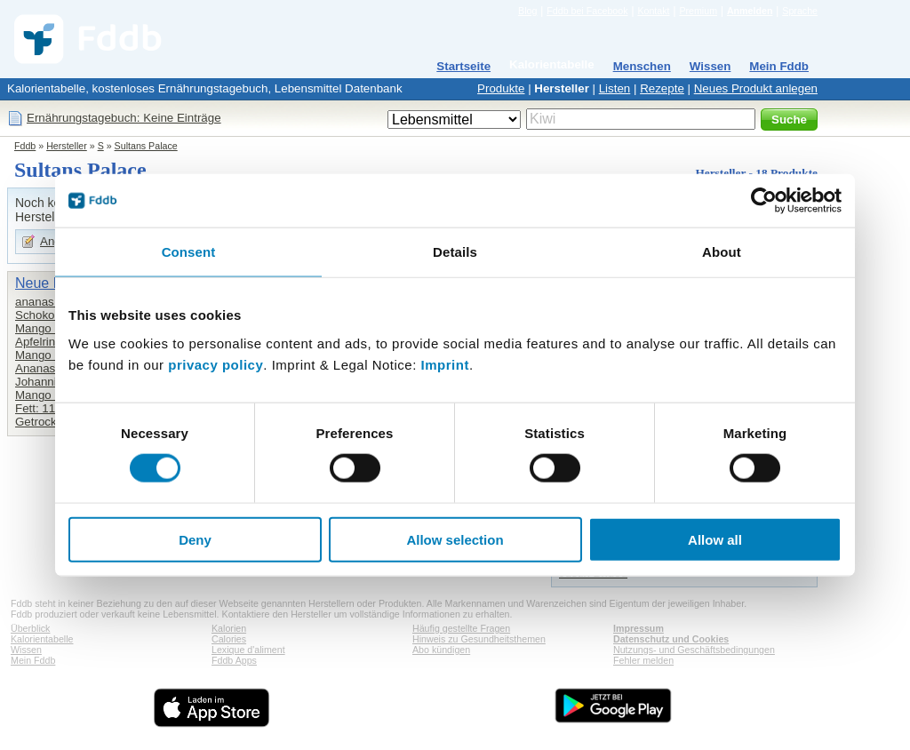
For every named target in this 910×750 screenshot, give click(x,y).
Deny (195, 539)
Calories (229, 639)
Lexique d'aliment (248, 649)
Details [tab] (455, 251)
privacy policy (215, 363)
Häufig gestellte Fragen (461, 628)
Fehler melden (643, 660)
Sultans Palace (146, 145)
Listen (615, 88)
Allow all (715, 539)
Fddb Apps (234, 660)
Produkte (500, 88)
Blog (527, 10)
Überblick (30, 628)
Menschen (642, 66)
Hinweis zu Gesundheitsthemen (479, 639)
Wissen (710, 66)
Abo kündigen (441, 649)
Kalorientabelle (552, 64)
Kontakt (653, 10)
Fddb (25, 145)
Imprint (445, 363)
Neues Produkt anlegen (756, 88)
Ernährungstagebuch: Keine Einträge (124, 117)
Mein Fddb (779, 66)
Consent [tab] (189, 251)
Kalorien (229, 628)
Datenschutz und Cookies (671, 639)
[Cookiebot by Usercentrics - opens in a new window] (764, 201)
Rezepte (662, 88)
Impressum (638, 628)
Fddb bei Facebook (587, 10)
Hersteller (561, 88)
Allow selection (454, 539)
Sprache (800, 10)
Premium (698, 10)
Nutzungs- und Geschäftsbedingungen (694, 649)
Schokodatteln (52, 315)
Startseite (463, 66)
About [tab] (721, 251)
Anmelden (750, 10)
